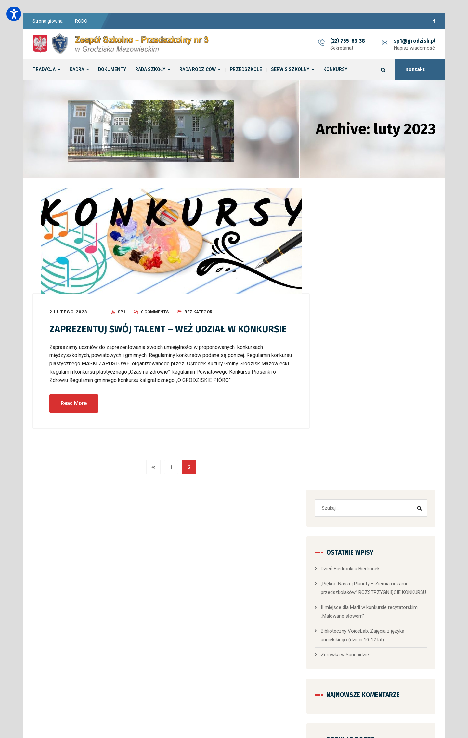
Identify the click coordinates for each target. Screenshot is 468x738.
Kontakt (415, 69)
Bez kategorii (199, 311)
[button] (372, 560)
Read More (74, 417)
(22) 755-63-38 (347, 41)
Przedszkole (371, 533)
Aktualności (349, 616)
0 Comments (155, 311)
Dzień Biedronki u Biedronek (366, 267)
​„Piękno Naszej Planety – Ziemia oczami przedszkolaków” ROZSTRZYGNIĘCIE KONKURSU (380, 290)
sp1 (121, 311)
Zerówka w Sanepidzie (361, 361)
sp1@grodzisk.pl (415, 41)
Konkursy (347, 646)
